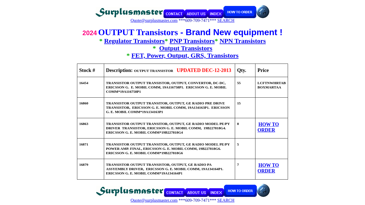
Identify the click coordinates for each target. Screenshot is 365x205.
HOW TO (268, 124)
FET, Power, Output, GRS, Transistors (184, 55)
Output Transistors (185, 48)
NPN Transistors (243, 40)
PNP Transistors (191, 40)
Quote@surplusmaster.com (153, 20)
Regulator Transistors (134, 40)
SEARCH (225, 20)
